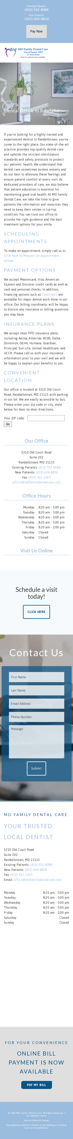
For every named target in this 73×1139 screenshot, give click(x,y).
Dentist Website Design (36, 1120)
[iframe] (36, 973)
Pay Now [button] (36, 31)
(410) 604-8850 (37, 19)
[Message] (36, 741)
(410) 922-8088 (37, 10)
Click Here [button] (36, 612)
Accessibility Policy (36, 1115)
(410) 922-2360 (40, 477)
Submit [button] (36, 768)
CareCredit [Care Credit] (50, 294)
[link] (27, 561)
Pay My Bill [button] (36, 1085)
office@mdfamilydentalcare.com (36, 482)
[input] (46, 418)
